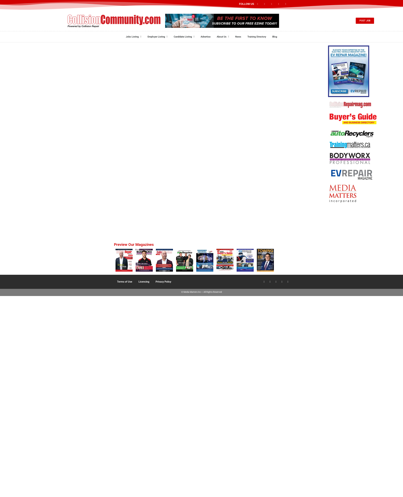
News (238, 36)
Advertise (205, 36)
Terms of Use (124, 281)
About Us (223, 36)
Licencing (144, 281)
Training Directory (256, 36)
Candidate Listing (184, 36)
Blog (274, 36)
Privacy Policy (163, 281)
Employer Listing (157, 36)
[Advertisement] (354, 216)
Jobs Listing (133, 36)
